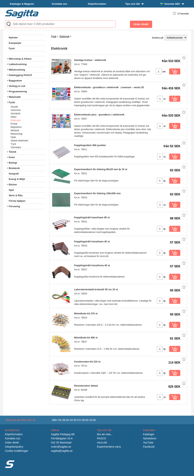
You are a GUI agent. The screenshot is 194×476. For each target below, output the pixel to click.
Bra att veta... (105, 434)
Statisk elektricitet (19, 140)
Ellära (14, 117)
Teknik (12, 151)
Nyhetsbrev (149, 438)
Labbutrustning (18, 64)
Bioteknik (14, 168)
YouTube (148, 442)
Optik (13, 137)
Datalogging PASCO (20, 75)
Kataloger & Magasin (22, 3)
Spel (11, 190)
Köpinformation (97, 3)
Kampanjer (15, 43)
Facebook (149, 446)
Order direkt (12, 442)
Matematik (15, 97)
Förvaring (14, 206)
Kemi (12, 157)
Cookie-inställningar (16, 450)
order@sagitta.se (61, 446)
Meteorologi (17, 134)
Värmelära (16, 147)
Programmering (18, 91)
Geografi (14, 173)
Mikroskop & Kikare (20, 58)
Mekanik (15, 130)
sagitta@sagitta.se (62, 450)
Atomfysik (15, 113)
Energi (14, 123)
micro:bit (102, 442)
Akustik (14, 106)
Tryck (13, 144)
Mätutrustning (17, 69)
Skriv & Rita (16, 195)
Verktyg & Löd (17, 86)
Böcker (13, 184)
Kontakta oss (59, 3)
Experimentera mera (109, 446)
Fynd (12, 48)
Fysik (12, 102)
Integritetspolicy (14, 446)
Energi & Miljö (17, 179)
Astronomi (16, 110)
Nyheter (13, 37)
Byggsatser (15, 80)
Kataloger (148, 434)
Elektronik (16, 120)
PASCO (101, 438)
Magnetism (16, 127)
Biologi (13, 162)
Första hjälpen (17, 200)
